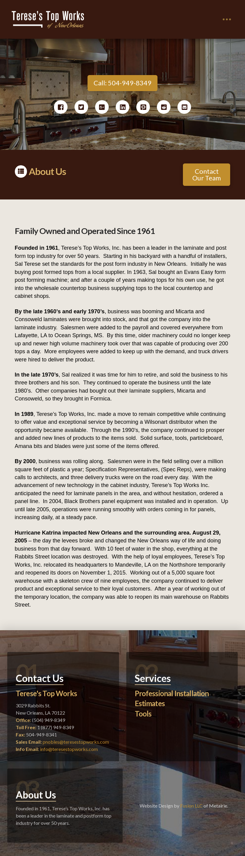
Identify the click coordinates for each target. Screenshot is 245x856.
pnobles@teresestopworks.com (76, 742)
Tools (143, 713)
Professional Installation (172, 693)
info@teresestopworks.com (69, 749)
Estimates (150, 703)
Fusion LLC (191, 805)
